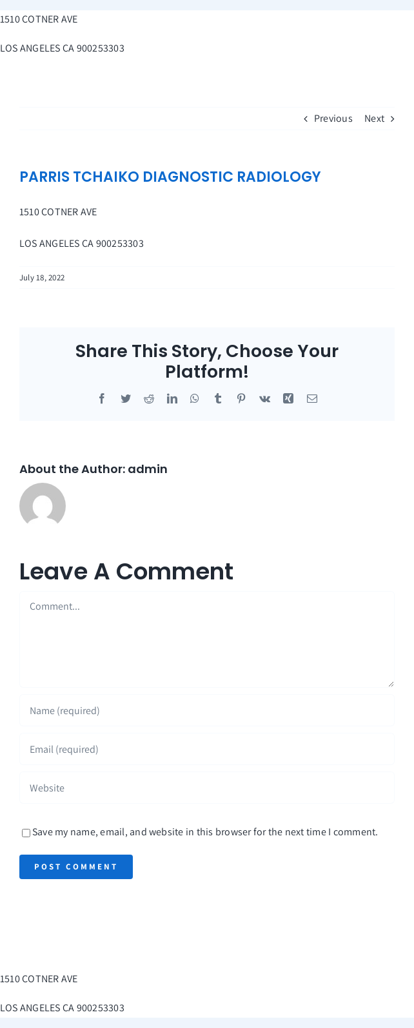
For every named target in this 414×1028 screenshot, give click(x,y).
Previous (333, 118)
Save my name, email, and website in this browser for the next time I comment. (205, 832)
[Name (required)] (207, 710)
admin (148, 469)
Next (374, 118)
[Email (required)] (207, 749)
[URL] (207, 787)
